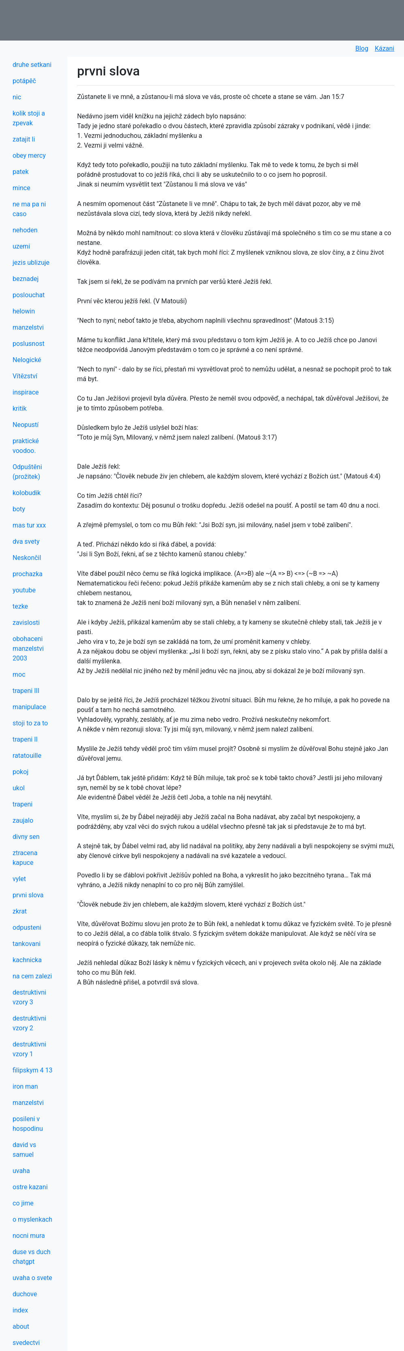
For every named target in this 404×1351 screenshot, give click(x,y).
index (20, 1310)
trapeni (22, 804)
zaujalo (23, 820)
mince (21, 188)
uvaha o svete (32, 1278)
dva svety (26, 541)
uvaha (21, 1171)
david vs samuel (24, 1149)
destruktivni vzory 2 (29, 1023)
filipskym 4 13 (33, 1070)
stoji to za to (30, 723)
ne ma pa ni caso (29, 209)
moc (19, 674)
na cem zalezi (32, 976)
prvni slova (28, 895)
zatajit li (24, 139)
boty (19, 509)
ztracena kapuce (25, 857)
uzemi (21, 246)
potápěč (24, 81)
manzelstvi (28, 327)
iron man (25, 1086)
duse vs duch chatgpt (32, 1256)
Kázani (384, 48)
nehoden (25, 230)
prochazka (28, 574)
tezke (20, 606)
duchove (25, 1294)
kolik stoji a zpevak (29, 118)
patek (21, 172)
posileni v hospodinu (28, 1123)
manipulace (29, 707)
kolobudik (27, 493)
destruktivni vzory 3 (29, 997)
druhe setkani (32, 65)
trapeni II (25, 739)
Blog (361, 48)
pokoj (20, 772)
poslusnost (29, 343)
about (21, 1326)
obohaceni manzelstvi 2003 (28, 648)
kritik (20, 408)
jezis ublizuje (31, 262)
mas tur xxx (29, 525)
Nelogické (27, 360)
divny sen (26, 837)
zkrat (20, 911)
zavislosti (26, 622)
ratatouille (27, 755)
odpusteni (27, 927)
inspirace (26, 392)
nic (17, 97)
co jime (23, 1203)
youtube (24, 590)
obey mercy (29, 155)
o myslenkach (32, 1219)
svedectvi (26, 1343)
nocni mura (29, 1235)
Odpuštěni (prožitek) (27, 471)
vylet (19, 879)
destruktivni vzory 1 (29, 1049)
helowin (24, 311)
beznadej (25, 279)
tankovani (27, 944)
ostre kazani (30, 1187)
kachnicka (27, 960)
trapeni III (26, 691)
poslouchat (29, 295)
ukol (19, 788)
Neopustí (25, 425)
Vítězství (25, 376)
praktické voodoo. (26, 446)
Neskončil (27, 558)
